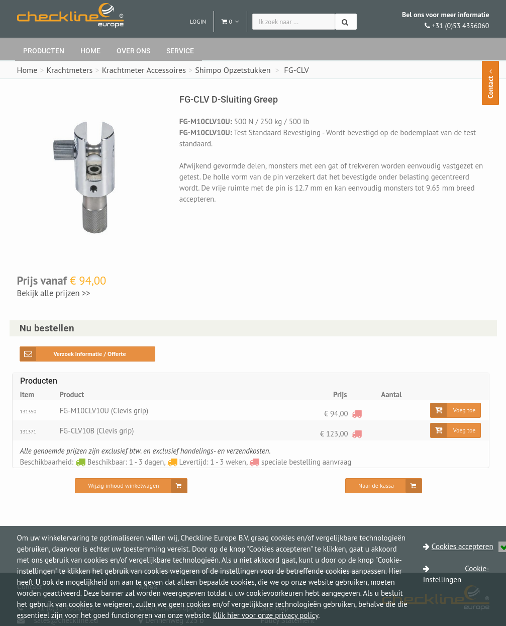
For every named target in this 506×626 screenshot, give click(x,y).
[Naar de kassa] (383, 485)
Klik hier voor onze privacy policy (266, 615)
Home (90, 51)
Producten (43, 51)
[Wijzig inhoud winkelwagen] (131, 485)
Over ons (133, 51)
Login (198, 21)
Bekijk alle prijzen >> (53, 293)
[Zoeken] (346, 22)
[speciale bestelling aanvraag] (357, 413)
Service (180, 51)
